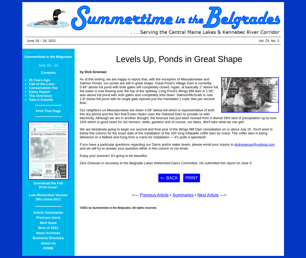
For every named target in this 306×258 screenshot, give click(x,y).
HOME (48, 248)
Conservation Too (43, 88)
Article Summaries (48, 213)
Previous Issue (48, 217)
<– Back (169, 178)
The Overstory (40, 96)
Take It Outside (41, 100)
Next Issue (48, 223)
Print (191, 178)
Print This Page (48, 111)
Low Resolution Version (48, 195)
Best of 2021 (48, 228)
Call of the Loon (42, 84)
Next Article (208, 195)
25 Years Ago (39, 80)
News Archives (48, 233)
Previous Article (154, 195)
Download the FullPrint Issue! (48, 185)
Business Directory (48, 238)
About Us (48, 243)
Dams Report (39, 92)
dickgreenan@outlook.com (255, 144)
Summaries (183, 195)
